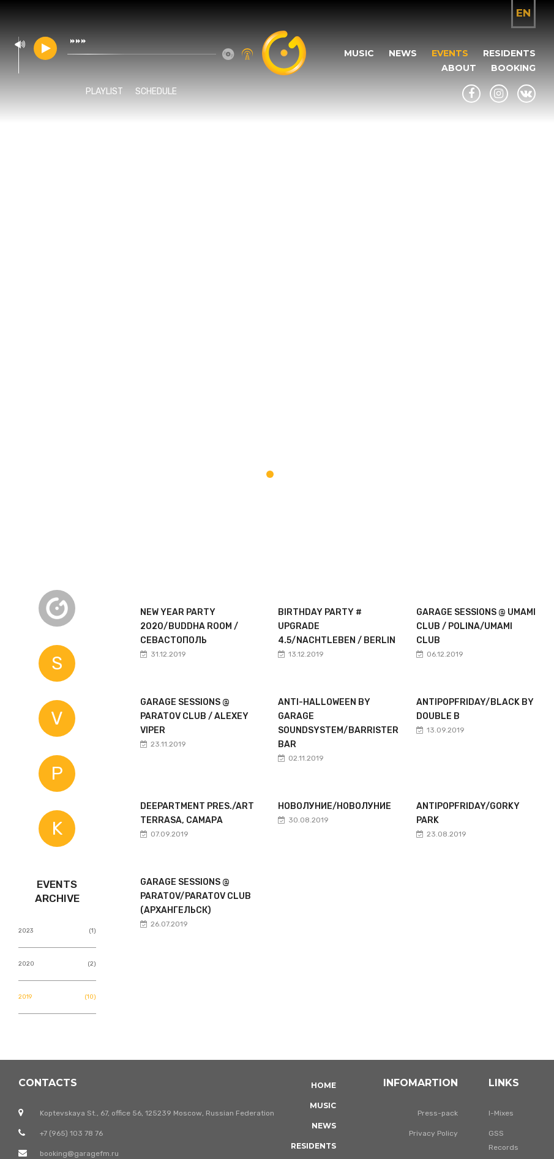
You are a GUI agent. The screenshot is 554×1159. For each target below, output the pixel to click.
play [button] (45, 48)
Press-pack (437, 1113)
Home (323, 1085)
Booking (513, 67)
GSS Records (503, 1140)
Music (359, 53)
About (458, 67)
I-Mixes (501, 1113)
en (523, 13)
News (403, 53)
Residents (509, 53)
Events (450, 53)
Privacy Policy (433, 1133)
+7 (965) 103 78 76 (71, 1133)
